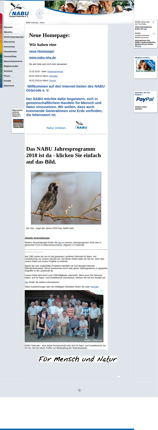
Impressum (9, 86)
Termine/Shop (10, 56)
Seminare (8, 71)
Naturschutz (9, 42)
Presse (52, 80)
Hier (27, 282)
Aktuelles (53, 76)
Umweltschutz (10, 51)
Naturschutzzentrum (13, 61)
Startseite (8, 27)
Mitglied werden (11, 66)
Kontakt (7, 81)
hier (60, 242)
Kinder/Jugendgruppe (14, 37)
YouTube (94, 287)
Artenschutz (9, 47)
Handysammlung (55, 71)
